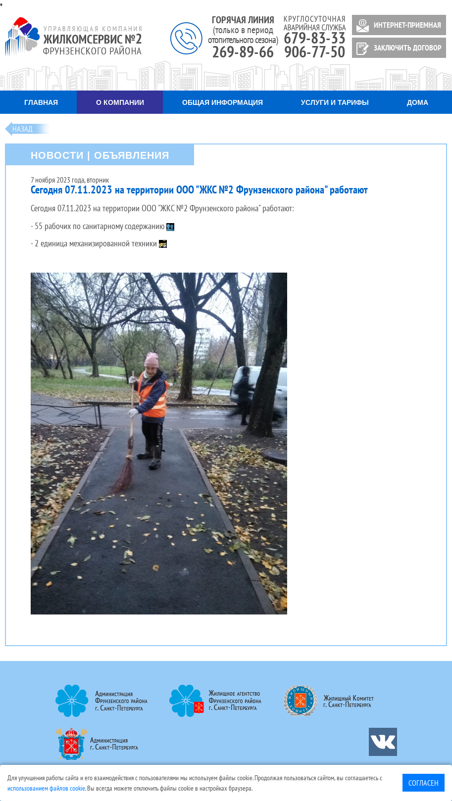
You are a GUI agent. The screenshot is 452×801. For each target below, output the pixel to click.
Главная (41, 102)
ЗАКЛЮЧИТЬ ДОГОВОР (397, 49)
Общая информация (222, 102)
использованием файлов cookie (46, 788)
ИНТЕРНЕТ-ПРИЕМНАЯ (397, 25)
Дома (417, 102)
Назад (22, 129)
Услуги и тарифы (335, 102)
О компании (120, 102)
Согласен (423, 783)
